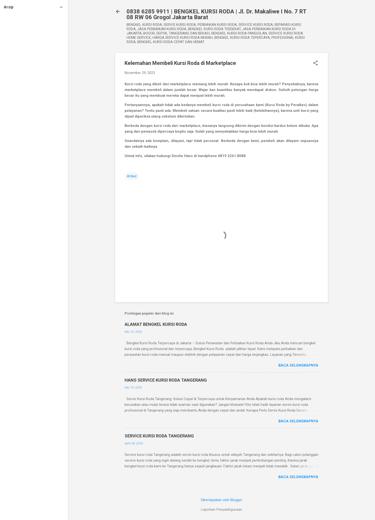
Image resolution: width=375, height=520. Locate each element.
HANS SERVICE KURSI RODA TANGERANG (166, 380)
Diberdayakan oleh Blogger (221, 500)
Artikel (132, 176)
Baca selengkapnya (298, 365)
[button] (315, 63)
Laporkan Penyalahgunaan (221, 509)
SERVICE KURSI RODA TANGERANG (159, 435)
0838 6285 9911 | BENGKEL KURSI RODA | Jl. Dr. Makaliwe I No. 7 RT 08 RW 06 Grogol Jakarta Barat (216, 14)
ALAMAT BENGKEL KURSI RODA (156, 324)
